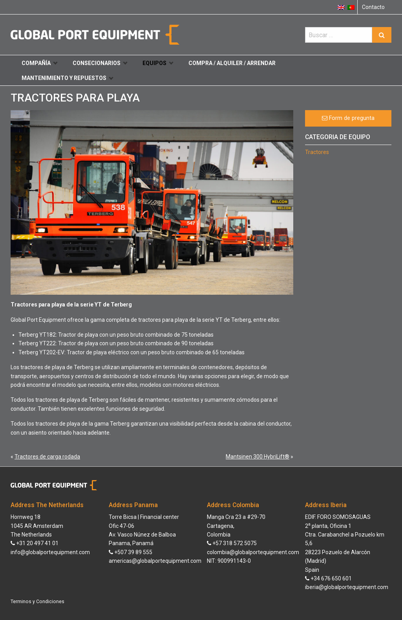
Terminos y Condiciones (37, 601)
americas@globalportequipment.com (155, 561)
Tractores (317, 152)
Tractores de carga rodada (47, 456)
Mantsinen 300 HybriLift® (257, 456)
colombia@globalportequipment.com (253, 552)
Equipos (158, 63)
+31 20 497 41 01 (34, 543)
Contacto (373, 7)
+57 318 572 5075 (232, 543)
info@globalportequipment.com (50, 552)
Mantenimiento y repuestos (67, 78)
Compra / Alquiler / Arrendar (232, 63)
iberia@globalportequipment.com (346, 587)
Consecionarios (100, 63)
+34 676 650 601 (328, 578)
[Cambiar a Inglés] (341, 7)
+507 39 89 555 (130, 552)
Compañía (39, 63)
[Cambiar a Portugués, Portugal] (350, 7)
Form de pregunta (348, 118)
